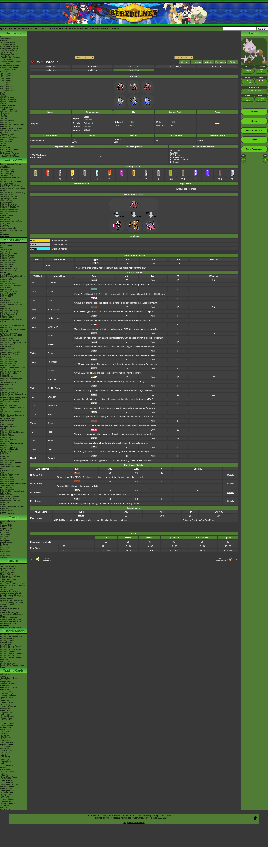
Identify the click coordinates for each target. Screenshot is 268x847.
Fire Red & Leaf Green (8, 426)
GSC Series (4, 536)
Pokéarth (116, 28)
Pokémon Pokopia (7, 255)
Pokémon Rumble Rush (9, 312)
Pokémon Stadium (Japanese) (11, 480)
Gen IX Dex (50, 66)
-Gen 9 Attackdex (6, 88)
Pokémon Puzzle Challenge (10, 462)
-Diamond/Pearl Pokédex (9, 48)
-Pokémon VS (5, 802)
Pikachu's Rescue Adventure (11, 636)
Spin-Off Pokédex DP (8, 100)
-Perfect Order (5, 691)
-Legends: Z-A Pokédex (9, 67)
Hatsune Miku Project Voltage (11, 128)
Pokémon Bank (6, 327)
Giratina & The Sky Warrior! (10, 591)
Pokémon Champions (8, 253)
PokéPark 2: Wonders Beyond (11, 371)
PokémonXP (5, 126)
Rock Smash (53, 309)
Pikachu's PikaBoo (7, 640)
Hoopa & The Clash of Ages (10, 612)
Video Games (13, 240)
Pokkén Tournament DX (9, 314)
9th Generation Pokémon (9, 153)
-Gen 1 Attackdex (6, 73)
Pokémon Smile (6, 289)
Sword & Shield (6, 274)
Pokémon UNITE (6, 265)
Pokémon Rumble (7, 396)
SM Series (4, 557)
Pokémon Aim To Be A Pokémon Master (12, 190)
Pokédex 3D (5, 375)
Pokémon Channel (7, 436)
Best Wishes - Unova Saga (10, 181)
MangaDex (4, 523)
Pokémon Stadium (7, 482)
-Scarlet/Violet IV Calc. (8, 109)
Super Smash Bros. (7, 485)
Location (197, 62)
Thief (49, 449)
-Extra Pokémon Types (8, 678)
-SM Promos (5, 752)
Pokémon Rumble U (8, 365)
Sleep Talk (52, 405)
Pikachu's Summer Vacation (10, 635)
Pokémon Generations (8, 204)
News (2, 37)
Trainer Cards (5, 680)
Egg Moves (220, 62)
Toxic (49, 300)
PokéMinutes (5, 217)
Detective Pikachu (7, 316)
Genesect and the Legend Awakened (10, 605)
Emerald (3, 428)
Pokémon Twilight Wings (9, 206)
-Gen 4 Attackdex (6, 79)
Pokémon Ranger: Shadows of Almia (11, 412)
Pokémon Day (5, 136)
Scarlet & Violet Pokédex (76, 28)
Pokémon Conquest (7, 369)
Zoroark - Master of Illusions (10, 595)
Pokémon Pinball (6, 478)
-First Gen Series (6, 743)
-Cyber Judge (5, 798)
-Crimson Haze (6, 794)
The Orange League (8, 172)
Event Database (6, 151)
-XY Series (4, 733)
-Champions (5, 113)
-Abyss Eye (4, 760)
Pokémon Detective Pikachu (11, 627)
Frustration (52, 362)
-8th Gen (3, 117)
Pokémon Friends (7, 257)
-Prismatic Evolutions (8, 706)
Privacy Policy (143, 815)
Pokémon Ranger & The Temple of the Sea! (13, 586)
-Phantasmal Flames (8, 695)
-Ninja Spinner (5, 762)
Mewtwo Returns (6, 574)
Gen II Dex (134, 70)
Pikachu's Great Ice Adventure (11, 654)
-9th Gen (3, 115)
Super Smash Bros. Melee (10, 466)
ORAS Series (5, 555)
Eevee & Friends (6, 661)
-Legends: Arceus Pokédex (10, 62)
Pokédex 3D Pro (6, 377)
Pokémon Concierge (8, 227)
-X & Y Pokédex (6, 52)
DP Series (4, 544)
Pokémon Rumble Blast (9, 373)
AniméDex (4, 166)
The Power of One (7, 570)
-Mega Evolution (6, 697)
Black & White (5, 358)
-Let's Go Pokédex (7, 56)
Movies (13, 560)
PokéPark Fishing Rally (9, 449)
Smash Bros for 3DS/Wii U (10, 352)
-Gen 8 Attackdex (6, 86)
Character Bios (6, 168)
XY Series (4, 553)
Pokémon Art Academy (8, 333)
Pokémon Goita (6, 510)
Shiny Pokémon (6, 200)
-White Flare (5, 701)
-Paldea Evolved (6, 726)
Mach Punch (36, 484)
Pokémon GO (5, 259)
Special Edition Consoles (9, 497)
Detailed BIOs (5, 527)
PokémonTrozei (6, 445)
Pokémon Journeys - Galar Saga (12, 187)
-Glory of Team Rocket (8, 777)
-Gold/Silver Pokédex (8, 44)
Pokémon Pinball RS (8, 440)
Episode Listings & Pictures (10, 164)
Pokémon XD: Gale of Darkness (12, 432)
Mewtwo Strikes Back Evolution (12, 622)
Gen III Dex (92, 70)
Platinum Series (6, 546)
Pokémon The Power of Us (10, 620)
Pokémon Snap (6, 476)
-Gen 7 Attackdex (6, 84)
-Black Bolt (4, 699)
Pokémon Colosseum (8, 430)
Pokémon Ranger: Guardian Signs (13, 394)
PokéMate (4, 453)
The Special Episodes (8, 196)
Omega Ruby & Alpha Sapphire (12, 325)
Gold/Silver (4, 457)
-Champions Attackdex (8, 90)
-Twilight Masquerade (8, 714)
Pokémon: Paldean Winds (10, 212)
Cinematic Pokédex (7, 105)
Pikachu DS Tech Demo (9, 447)
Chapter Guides (6, 529)
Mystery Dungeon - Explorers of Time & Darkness (12, 416)
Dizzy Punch (36, 518)
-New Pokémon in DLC (9, 155)
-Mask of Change (6, 792)
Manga (13, 517)
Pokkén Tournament (7, 348)
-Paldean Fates (6, 718)
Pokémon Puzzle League (9, 474)
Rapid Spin (35, 501)
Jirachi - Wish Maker (8, 580)
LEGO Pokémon (6, 140)
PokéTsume (4, 236)
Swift (49, 414)
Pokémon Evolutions (8, 208)
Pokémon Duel (5, 350)
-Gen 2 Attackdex (6, 75)
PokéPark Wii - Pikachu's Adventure (9, 402)
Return (50, 370)
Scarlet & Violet (6, 249)
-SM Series (4, 731)
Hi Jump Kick (36, 475)
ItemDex (3, 92)
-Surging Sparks (6, 708)
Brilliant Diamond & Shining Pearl (12, 276)
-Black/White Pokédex (8, 50)
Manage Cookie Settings (162, 815)
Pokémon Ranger (7, 442)
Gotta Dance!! (5, 644)
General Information (7, 521)
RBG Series (4, 533)
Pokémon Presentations (9, 138)
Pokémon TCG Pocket (8, 270)
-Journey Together (7, 705)
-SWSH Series (5, 729)
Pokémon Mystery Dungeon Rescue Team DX (10, 286)
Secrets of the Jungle (8, 623)
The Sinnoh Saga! (7, 179)
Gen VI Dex (175, 66)
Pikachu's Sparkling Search (10, 655)
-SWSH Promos (6, 750)
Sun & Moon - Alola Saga (9, 185)
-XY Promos (4, 754)
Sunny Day (52, 327)
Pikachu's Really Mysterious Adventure (10, 658)
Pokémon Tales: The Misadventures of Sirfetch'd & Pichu (11, 231)
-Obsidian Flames (7, 724)
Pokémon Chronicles (8, 194)
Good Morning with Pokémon (11, 221)
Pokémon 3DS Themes (9, 499)
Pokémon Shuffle (6, 339)
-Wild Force (4, 796)
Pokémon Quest (6, 318)
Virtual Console (6, 495)
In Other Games (6, 493)
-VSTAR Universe (7, 800)
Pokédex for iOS (6, 384)
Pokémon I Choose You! (9, 618)
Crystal (3, 459)
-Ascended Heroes (7, 693)
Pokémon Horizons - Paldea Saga (13, 193)
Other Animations (6, 223)
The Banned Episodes (8, 198)
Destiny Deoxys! (6, 582)
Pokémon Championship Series (12, 124)
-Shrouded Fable (6, 712)
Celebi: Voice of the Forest (10, 576)
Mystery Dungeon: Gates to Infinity (13, 367)
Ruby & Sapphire (6, 424)
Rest (49, 432)
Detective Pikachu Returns (10, 268)
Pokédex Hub (56, 28)
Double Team (53, 388)
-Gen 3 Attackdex (6, 77)
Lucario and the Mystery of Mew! (12, 584)
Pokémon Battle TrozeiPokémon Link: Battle (12, 330)
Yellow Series (5, 534)
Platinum (3, 390)
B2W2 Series (5, 552)
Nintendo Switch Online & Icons (12, 506)
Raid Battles (5, 686)
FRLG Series (5, 540)
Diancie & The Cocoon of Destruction (9, 609)
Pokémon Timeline (7, 121)
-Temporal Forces (7, 716)
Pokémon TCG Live (7, 297)
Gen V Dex (217, 66)
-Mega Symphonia (7, 771)
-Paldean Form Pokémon (9, 157)
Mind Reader (36, 492)
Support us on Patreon (133, 822)
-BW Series (4, 735)
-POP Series (5, 756)
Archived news (5, 39)
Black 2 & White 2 (7, 360)
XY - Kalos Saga (6, 183)
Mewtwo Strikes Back (8, 568)
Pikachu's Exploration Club (10, 652)
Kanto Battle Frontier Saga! (10, 177)
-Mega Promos (5, 746)
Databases (13, 33)
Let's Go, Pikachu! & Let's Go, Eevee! (11, 305)
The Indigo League (7, 170)
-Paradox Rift (5, 720)
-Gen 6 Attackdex (6, 83)
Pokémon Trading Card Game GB (13, 483)
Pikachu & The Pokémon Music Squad (12, 666)
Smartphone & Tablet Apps (10, 501)
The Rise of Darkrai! (7, 589)
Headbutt (51, 282)
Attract (50, 440)
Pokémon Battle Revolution (10, 405)
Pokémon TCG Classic (8, 687)
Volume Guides (6, 531)
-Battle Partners (6, 781)
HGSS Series (5, 548)
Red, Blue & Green (7, 470)
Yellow (2, 472)
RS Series (4, 538)
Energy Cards (5, 682)
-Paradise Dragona (7, 786)
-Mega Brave (5, 769)
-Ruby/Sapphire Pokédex (9, 46)
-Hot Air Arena (5, 779)
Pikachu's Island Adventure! (10, 650)
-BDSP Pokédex (6, 60)
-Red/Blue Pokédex (7, 43)
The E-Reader (5, 451)
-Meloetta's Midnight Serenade (11, 603)
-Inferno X (4, 767)
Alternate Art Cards (7, 684)
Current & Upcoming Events (10, 149)
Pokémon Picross (7, 344)
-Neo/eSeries (5, 741)
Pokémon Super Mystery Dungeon (13, 343)
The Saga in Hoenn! (7, 175)
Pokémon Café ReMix (8, 261)
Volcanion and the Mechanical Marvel (11, 615)
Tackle (47, 265)
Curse (50, 291)
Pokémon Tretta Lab (8, 363)
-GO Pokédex (5, 64)
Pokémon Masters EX (8, 263)
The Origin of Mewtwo (8, 566)
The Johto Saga (6, 174)
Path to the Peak (6, 215)
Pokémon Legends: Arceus (10, 278)
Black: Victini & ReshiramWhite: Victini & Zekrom (12, 598)
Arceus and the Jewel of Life (11, 593)
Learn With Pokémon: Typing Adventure (11, 380)
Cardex (3, 103)
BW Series (4, 550)
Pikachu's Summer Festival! (10, 646)
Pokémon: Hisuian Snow (9, 210)
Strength (51, 458)
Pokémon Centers (7, 123)
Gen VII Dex (134, 66)
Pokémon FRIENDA (7, 514)
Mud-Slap (51, 379)
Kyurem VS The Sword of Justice (12, 601)
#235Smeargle (46, 559)
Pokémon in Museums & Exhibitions (9, 131)
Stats (232, 62)
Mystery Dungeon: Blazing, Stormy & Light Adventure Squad (13, 399)
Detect (50, 423)
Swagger (51, 397)
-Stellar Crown (5, 710)
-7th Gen (3, 119)
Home (17, 28)
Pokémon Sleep (6, 266)
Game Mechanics (7, 107)
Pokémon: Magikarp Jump (10, 310)
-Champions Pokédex (8, 69)
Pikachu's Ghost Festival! (9, 648)
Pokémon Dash (6, 434)
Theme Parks (5, 143)
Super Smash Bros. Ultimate (11, 320)
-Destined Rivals (6, 703)
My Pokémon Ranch (8, 419)
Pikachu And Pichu (7, 638)
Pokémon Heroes (7, 578)
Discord (44, 28)
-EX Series (4, 739)
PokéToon (4, 214)
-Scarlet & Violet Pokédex (10, 65)
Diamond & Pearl (6, 388)
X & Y (2, 324)
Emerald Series (6, 542)
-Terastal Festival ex (7, 783)
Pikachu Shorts (13, 630)
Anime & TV (13, 160)
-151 (2, 722)
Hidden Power (53, 318)
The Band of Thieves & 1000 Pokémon (11, 336)
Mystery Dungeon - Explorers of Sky (12, 408)
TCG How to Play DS (8, 383)
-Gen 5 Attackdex (6, 81)
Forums (25, 28)
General (185, 62)
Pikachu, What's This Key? (10, 663)
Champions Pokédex (100, 28)
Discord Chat (5, 147)
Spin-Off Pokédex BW (8, 102)
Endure (50, 353)
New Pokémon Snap (8, 293)
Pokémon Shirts (6, 142)
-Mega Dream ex (6, 765)
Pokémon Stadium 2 (8, 461)
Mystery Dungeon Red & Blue (11, 443)
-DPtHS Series (5, 737)
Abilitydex (4, 96)
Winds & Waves (6, 245)
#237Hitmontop (221, 559)
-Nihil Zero (4, 764)
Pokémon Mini (5, 464)
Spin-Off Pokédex (7, 98)
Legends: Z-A (5, 251)
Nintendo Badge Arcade (9, 354)
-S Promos (4, 807)
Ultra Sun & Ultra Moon (9, 303)
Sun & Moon (5, 301)
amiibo (2, 504)
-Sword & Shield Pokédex (10, 58)
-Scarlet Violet (5, 727)
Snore (50, 335)
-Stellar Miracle (6, 788)
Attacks (208, 62)
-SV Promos (5, 748)
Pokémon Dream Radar (9, 362)
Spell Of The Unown (7, 572)
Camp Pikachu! (6, 642)
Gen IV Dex (50, 70)
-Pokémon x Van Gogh (8, 134)
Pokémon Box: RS (7, 438)
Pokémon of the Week (8, 111)
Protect (50, 344)
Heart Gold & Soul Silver (9, 392)
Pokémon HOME (6, 280)
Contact (35, 28)
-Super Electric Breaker (9, 785)
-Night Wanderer (6, 790)
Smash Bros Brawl (7, 421)
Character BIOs (6, 525)
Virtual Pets (4, 502)
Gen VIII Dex (92, 66)
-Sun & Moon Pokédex (8, 54)
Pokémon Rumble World (9, 341)
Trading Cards (13, 670)
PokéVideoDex (5, 219)
